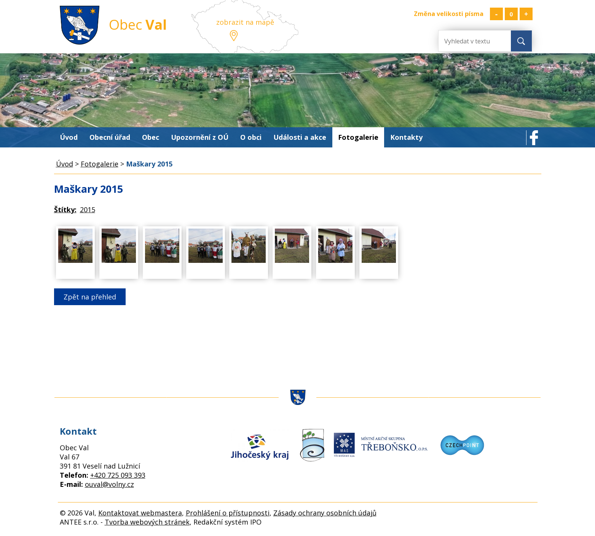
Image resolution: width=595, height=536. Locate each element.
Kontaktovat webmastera (140, 512)
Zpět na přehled (90, 296)
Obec (150, 137)
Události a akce (299, 137)
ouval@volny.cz (109, 484)
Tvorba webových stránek (147, 521)
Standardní (511, 14)
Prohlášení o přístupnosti (228, 512)
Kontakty (406, 137)
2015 (87, 209)
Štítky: (65, 209)
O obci (251, 137)
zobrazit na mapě (245, 22)
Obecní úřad (109, 137)
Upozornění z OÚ (199, 137)
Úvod (69, 137)
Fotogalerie (358, 137)
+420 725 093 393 (117, 475)
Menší (496, 14)
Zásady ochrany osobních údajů (324, 512)
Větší (526, 14)
